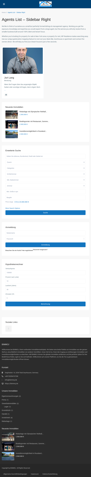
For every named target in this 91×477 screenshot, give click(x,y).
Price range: (9, 202)
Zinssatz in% (9, 294)
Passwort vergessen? (40, 249)
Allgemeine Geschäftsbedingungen (15, 474)
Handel (4, 414)
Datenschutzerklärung (50, 474)
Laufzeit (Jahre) (10, 285)
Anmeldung (45, 245)
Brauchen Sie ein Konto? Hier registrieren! (19, 250)
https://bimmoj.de (11, 383)
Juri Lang (9, 77)
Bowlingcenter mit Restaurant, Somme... (34, 121)
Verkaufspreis (10, 268)
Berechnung (45, 304)
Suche (45, 213)
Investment (6, 418)
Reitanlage (6, 421)
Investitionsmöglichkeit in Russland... (33, 131)
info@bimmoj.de (11, 380)
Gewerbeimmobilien (9, 403)
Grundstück (6, 410)
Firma (4, 400)
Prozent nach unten (12, 277)
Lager (6, 407)
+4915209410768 (11, 376)
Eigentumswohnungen (10, 396)
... (5, 90)
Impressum (35, 474)
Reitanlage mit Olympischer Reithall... (33, 112)
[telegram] (8, 329)
